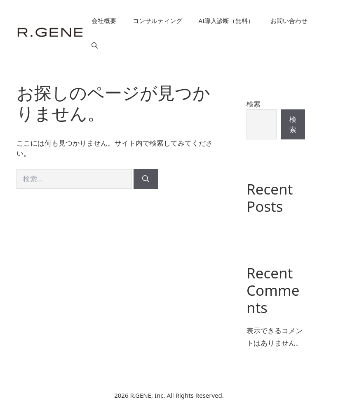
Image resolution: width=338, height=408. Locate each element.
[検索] (146, 179)
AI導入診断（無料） (226, 20)
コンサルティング (157, 20)
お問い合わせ (288, 20)
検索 (253, 104)
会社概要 (104, 20)
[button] (94, 45)
